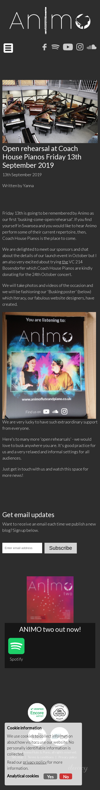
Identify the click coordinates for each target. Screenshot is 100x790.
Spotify (16, 650)
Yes (50, 776)
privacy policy (35, 762)
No (66, 776)
